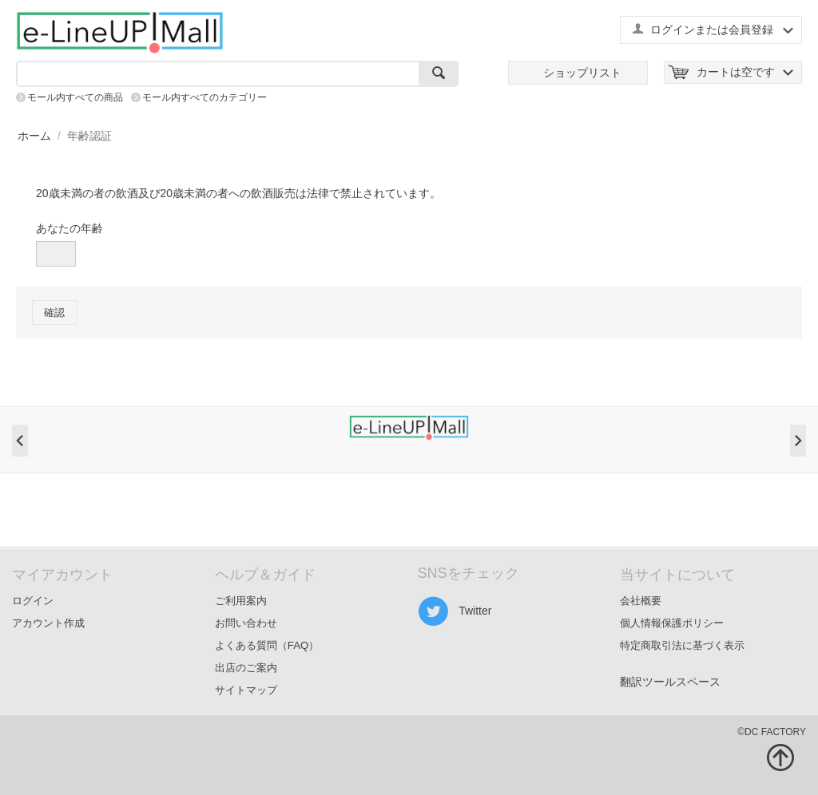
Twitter (455, 611)
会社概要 (640, 601)
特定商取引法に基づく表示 (682, 645)
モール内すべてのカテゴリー (204, 97)
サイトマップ (246, 690)
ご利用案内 (241, 601)
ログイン (33, 601)
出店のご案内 (246, 668)
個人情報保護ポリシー (672, 623)
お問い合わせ (246, 623)
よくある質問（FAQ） (267, 645)
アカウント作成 (48, 623)
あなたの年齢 (69, 228)
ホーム (34, 135)
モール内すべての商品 (75, 97)
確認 (54, 312)
